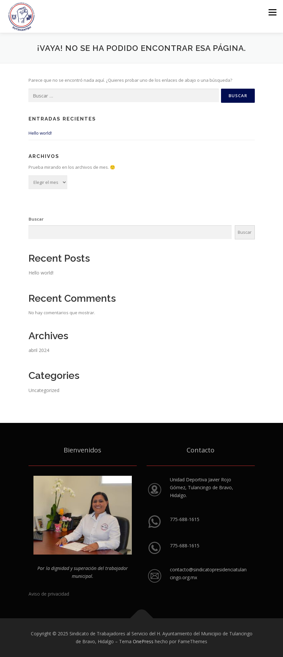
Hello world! (40, 133)
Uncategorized (44, 390)
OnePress (143, 641)
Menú (272, 12)
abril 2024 (39, 350)
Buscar (36, 219)
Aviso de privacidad (49, 594)
